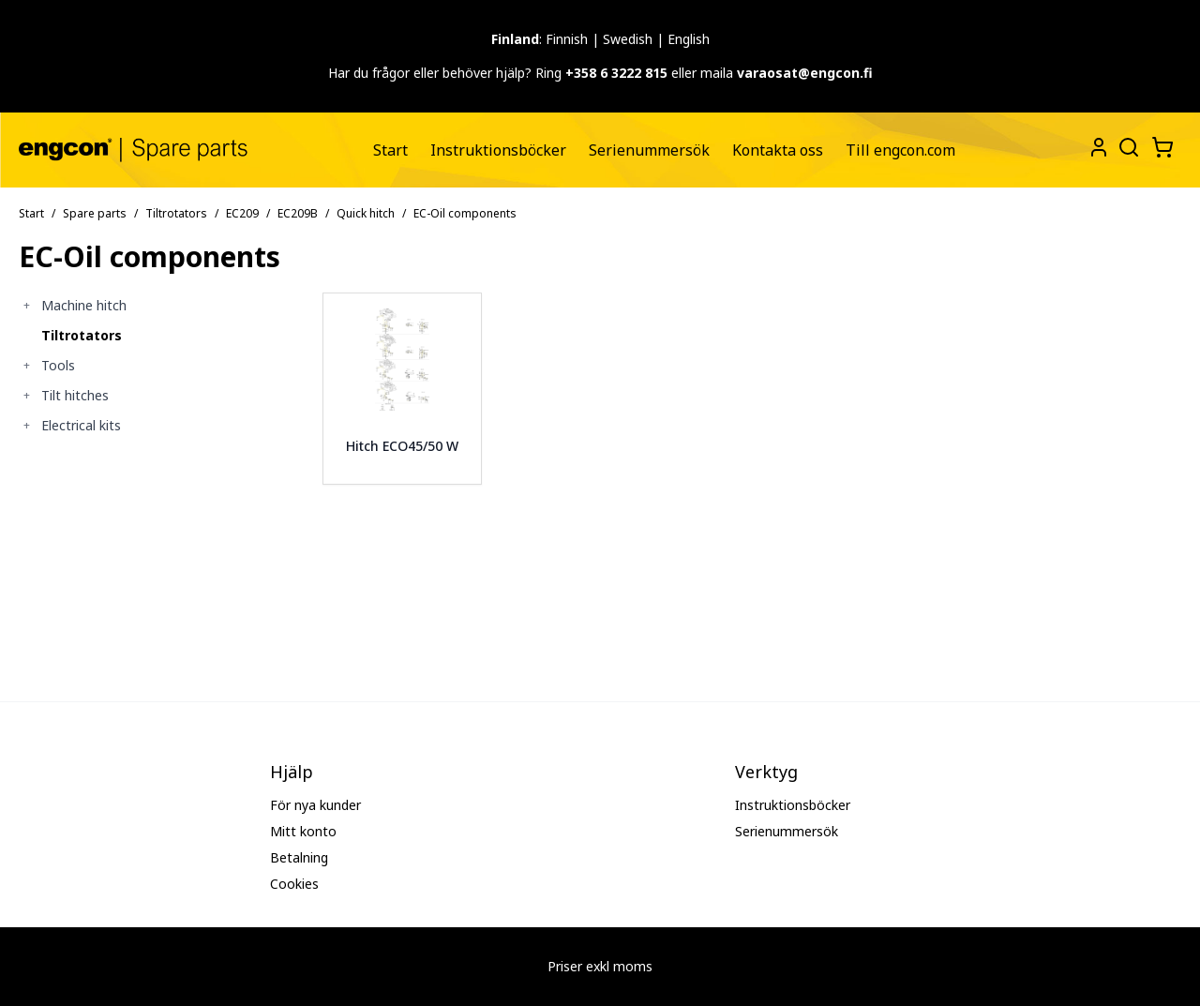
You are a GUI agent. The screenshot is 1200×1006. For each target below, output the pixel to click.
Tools (58, 365)
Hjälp (291, 771)
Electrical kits (81, 425)
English (689, 39)
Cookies (294, 884)
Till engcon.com (900, 150)
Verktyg (766, 771)
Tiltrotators (176, 213)
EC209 (242, 213)
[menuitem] (390, 150)
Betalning (299, 857)
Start (390, 150)
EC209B (298, 213)
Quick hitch (366, 213)
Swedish (627, 39)
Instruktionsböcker (498, 150)
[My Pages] (1099, 147)
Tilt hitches (75, 395)
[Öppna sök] (1127, 145)
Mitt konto (303, 831)
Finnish (567, 39)
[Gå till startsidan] (133, 149)
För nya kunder (315, 805)
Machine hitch (84, 305)
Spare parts (95, 213)
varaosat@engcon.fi (805, 73)
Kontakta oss (777, 150)
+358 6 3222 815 (616, 73)
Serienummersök (649, 150)
